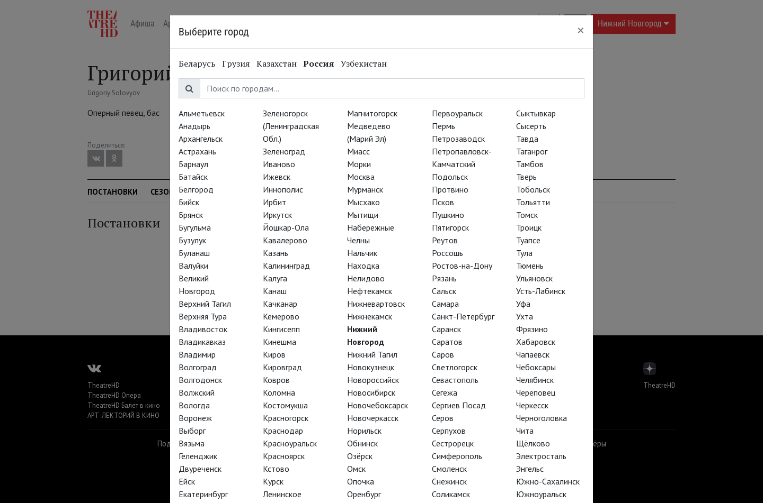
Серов (443, 418)
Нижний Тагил (372, 354)
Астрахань (197, 151)
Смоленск (449, 468)
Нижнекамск (369, 316)
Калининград (286, 265)
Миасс (358, 151)
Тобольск (533, 189)
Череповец (535, 392)
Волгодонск (200, 379)
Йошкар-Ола (286, 227)
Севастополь (455, 379)
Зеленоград (284, 151)
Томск (527, 214)
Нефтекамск (369, 291)
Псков (443, 202)
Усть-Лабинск (540, 291)
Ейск (187, 481)
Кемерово (281, 316)
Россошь (447, 253)
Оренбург (364, 494)
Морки (359, 164)
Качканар (280, 303)
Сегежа (444, 392)
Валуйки (193, 265)
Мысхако (363, 202)
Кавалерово (285, 240)
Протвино (450, 189)
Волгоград (198, 367)
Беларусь (197, 63)
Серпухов (449, 430)
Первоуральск (457, 113)
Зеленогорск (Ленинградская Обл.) (291, 126)
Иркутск (277, 214)
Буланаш (194, 253)
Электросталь (541, 456)
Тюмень (530, 265)
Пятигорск (450, 227)
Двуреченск (200, 468)
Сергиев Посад (459, 405)
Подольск (450, 176)
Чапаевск (532, 354)
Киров (274, 354)
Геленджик (198, 456)
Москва (361, 176)
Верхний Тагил (205, 303)
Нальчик (362, 253)
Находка (363, 265)
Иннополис (283, 189)
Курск (273, 481)
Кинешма (279, 341)
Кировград (282, 367)
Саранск (446, 329)
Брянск (191, 214)
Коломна (279, 392)
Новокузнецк (370, 367)
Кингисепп (281, 329)
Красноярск (284, 456)
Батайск (193, 176)
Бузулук (192, 240)
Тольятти (533, 202)
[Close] (581, 30)
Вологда (194, 405)
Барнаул (193, 164)
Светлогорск (454, 367)
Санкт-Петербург (463, 316)
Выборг (192, 430)
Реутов (445, 240)
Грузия (236, 63)
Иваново (279, 164)
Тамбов (530, 164)
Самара (445, 303)
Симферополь (457, 456)
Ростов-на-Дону (462, 265)
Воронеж (195, 418)
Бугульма (195, 227)
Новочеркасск (372, 418)
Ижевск (276, 176)
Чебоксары (536, 367)
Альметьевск (202, 113)
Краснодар (283, 430)
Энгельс (530, 468)
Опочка (360, 481)
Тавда (527, 138)
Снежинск (449, 481)
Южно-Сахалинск (548, 481)
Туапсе (528, 240)
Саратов (447, 341)
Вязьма (192, 443)
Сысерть (531, 126)
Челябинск (535, 379)
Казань (275, 253)
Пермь (443, 126)
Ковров (276, 379)
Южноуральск (541, 494)
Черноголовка (541, 418)
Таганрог (531, 151)
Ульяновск (534, 278)
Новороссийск (373, 379)
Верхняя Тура (203, 316)
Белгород (196, 189)
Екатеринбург (203, 494)
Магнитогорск (372, 113)
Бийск (189, 202)
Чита (525, 430)
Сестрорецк (453, 443)
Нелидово (366, 278)
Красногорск (285, 418)
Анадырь (194, 126)
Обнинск (362, 443)
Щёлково (533, 443)
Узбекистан (364, 63)
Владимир (197, 354)
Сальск (444, 291)
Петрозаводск (458, 138)
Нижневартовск (376, 303)
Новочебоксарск (377, 405)
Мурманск (365, 189)
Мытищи (362, 214)
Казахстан (276, 63)
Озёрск (359, 456)
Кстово (276, 468)
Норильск (364, 430)
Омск (356, 468)
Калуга (275, 278)
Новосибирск (371, 392)
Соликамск (451, 494)
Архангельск (201, 138)
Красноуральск (290, 443)
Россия (318, 63)
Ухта (524, 316)
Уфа (523, 303)
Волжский (197, 392)
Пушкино (448, 214)
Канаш (275, 291)
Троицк (529, 227)
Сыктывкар (536, 113)
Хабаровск (535, 341)
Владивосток (203, 329)
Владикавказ (202, 341)
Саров (443, 354)
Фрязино (532, 329)
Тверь (526, 176)
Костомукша (285, 405)
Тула (524, 253)
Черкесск (532, 405)
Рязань (444, 278)
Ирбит (274, 202)
